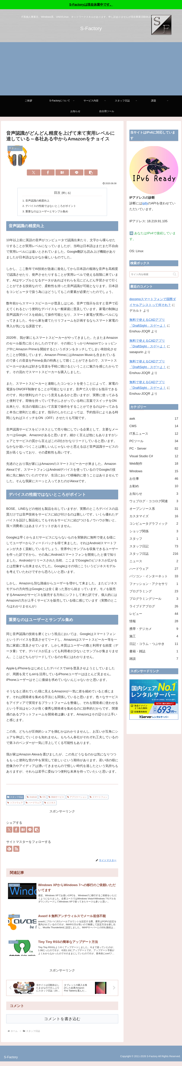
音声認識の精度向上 (38, 200)
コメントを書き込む (62, 1023)
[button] (91, 172)
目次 (57, 192)
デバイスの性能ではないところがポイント (53, 206)
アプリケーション (77, 798)
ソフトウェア (15, 804)
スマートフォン (98, 798)
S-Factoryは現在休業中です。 (91, 4)
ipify (145, 203)
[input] (153, 274)
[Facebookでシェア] (48, 172)
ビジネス (49, 804)
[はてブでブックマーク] (62, 172)
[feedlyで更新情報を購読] (9, 850)
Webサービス (56, 798)
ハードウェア (33, 804)
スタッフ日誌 (15, 798)
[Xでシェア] (33, 172)
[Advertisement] (91, 69)
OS (43, 798)
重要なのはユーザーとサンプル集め (48, 212)
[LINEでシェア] (76, 172)
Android (32, 798)
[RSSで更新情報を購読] (16, 850)
